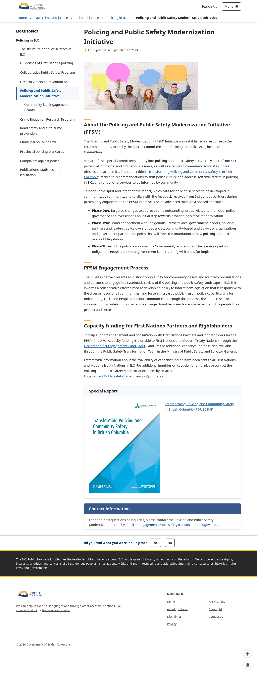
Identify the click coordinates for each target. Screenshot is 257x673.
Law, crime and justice (51, 17)
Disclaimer (174, 616)
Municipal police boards (38, 142)
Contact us (216, 616)
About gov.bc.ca (177, 609)
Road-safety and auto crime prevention (41, 131)
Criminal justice (87, 17)
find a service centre (56, 610)
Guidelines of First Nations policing (46, 63)
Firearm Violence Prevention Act (44, 82)
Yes (155, 542)
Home (22, 17)
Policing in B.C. (117, 17)
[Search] (209, 6)
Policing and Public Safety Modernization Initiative (40, 93)
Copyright (215, 609)
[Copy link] (247, 665)
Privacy (171, 624)
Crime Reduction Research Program (47, 119)
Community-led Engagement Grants (46, 107)
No (170, 542)
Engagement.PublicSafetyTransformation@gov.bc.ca (124, 376)
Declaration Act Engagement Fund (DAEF (115, 346)
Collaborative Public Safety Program (47, 72)
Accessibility (217, 602)
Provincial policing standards (42, 151)
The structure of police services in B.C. (45, 52)
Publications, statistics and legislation (40, 172)
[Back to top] (247, 653)
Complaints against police (39, 161)
